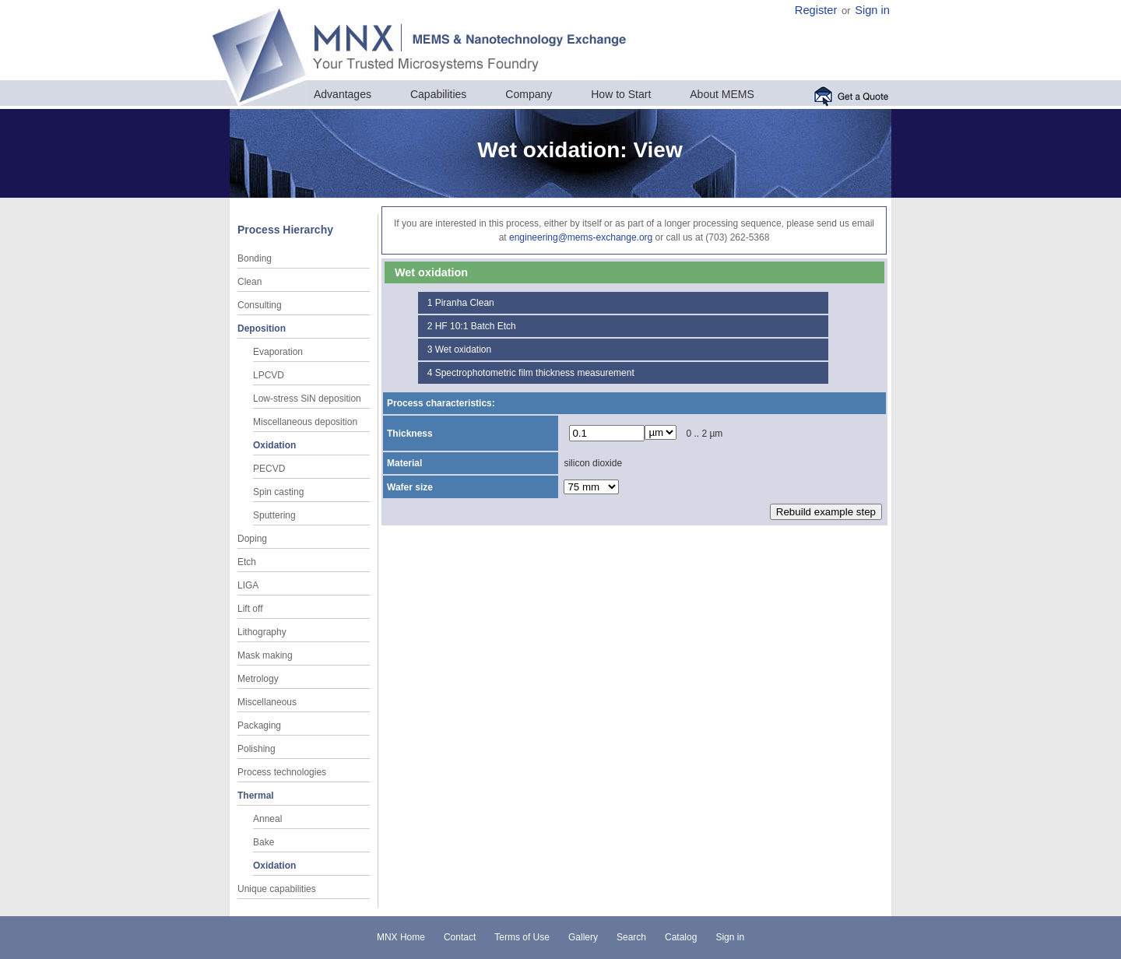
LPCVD (268, 375)
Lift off (249, 608)
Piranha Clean (464, 302)
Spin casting (278, 492)
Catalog (681, 937)
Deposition (261, 328)
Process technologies (281, 772)
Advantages (342, 94)
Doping (252, 538)
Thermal (255, 795)
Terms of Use (522, 937)
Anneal (267, 818)
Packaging (259, 725)
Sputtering (274, 515)
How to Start (621, 94)
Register (816, 10)
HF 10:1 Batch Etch (475, 326)
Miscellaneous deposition (305, 421)
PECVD (269, 468)
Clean (249, 281)
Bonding (254, 258)
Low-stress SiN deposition (307, 398)
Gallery (583, 937)
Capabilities (438, 94)
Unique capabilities (276, 888)
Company (528, 94)
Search (631, 937)
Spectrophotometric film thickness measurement (534, 372)
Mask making (265, 655)
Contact (460, 937)
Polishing (256, 748)
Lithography (261, 632)
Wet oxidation (463, 349)
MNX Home (401, 937)
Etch (246, 562)
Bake (263, 842)
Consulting (259, 305)
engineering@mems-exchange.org (580, 237)
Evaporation (278, 351)
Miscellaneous (267, 702)
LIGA (247, 585)
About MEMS (722, 94)
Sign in (872, 10)
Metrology (258, 678)
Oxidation (274, 445)
